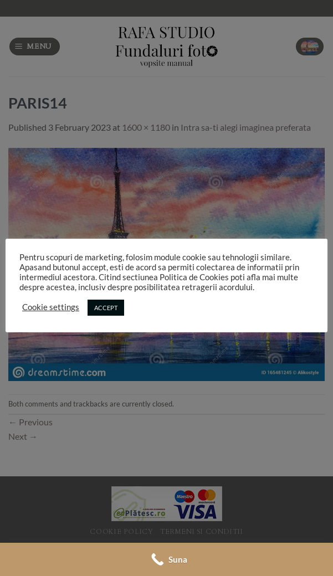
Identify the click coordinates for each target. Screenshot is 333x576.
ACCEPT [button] (105, 307)
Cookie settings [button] (50, 307)
